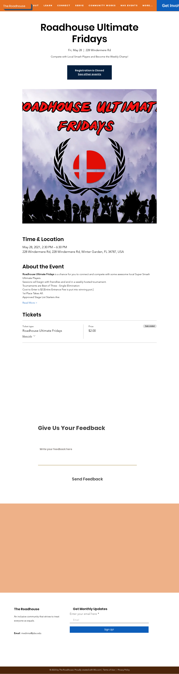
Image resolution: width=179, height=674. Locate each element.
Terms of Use (109, 670)
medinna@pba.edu (31, 633)
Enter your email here (83, 613)
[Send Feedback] (87, 479)
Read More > (29, 302)
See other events (89, 74)
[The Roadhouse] (17, 6)
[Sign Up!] (109, 629)
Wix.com (97, 670)
